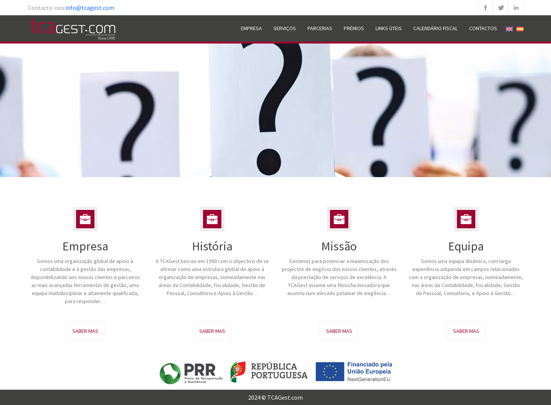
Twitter (500, 7)
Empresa (251, 28)
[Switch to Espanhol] (520, 28)
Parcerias (319, 28)
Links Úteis (388, 28)
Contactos (483, 28)
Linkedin (515, 7)
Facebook (485, 7)
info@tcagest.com (89, 7)
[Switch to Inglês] (509, 28)
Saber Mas (85, 331)
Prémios (354, 28)
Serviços (284, 28)
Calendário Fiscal (435, 28)
